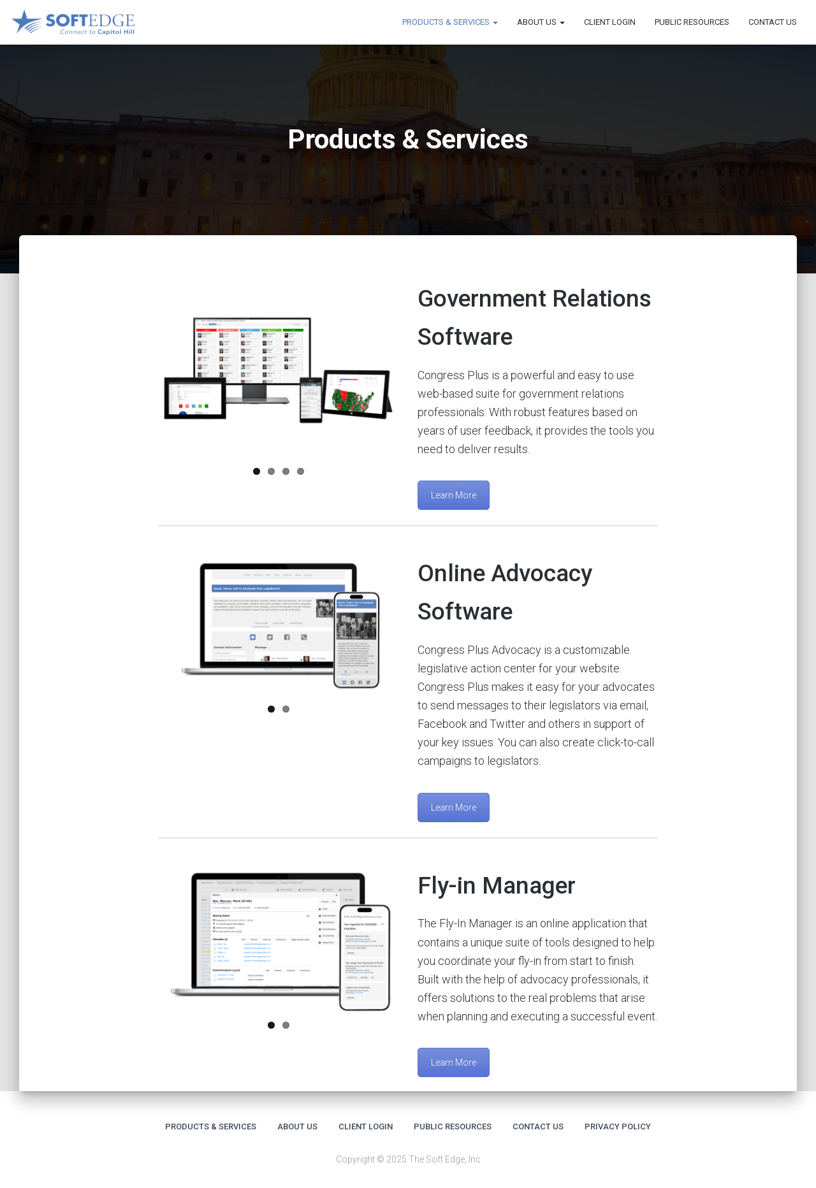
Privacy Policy (618, 1126)
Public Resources (692, 22)
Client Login (610, 22)
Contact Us (772, 22)
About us (541, 22)
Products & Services (450, 22)
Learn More (453, 495)
